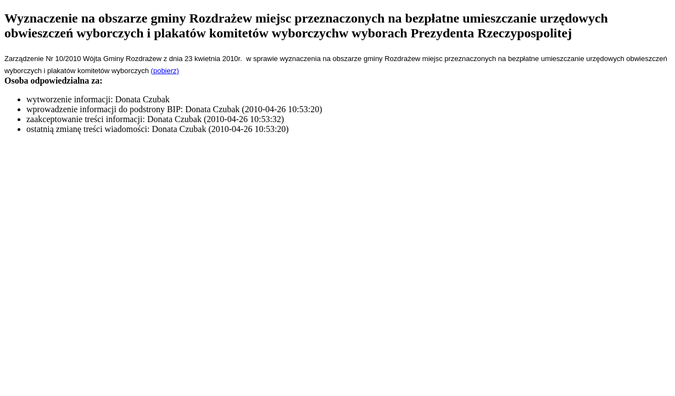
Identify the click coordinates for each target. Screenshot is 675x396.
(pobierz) (165, 71)
